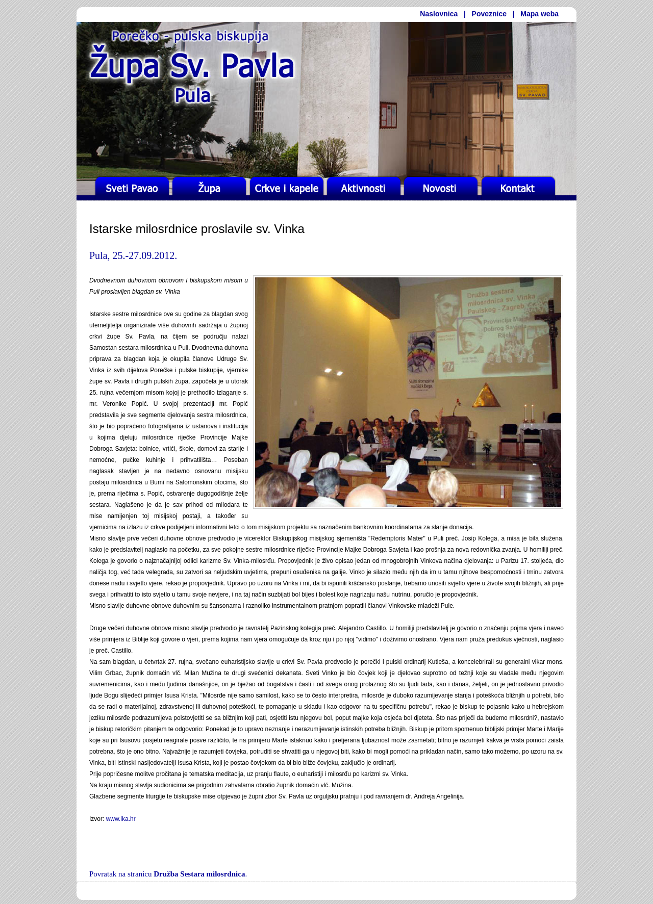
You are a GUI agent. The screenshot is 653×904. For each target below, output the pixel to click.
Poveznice (489, 14)
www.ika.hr (121, 818)
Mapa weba (539, 14)
